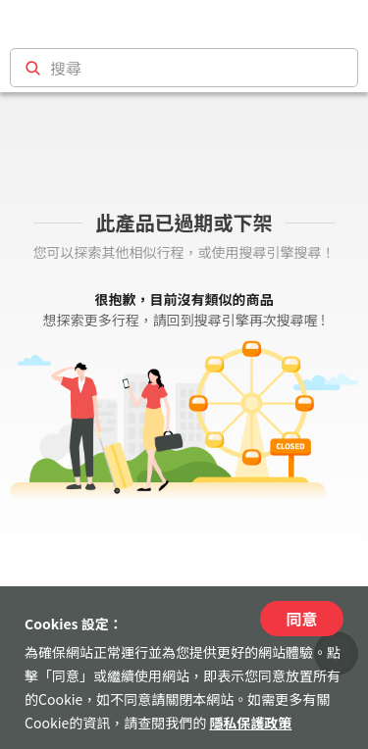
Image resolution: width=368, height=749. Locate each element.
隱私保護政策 (250, 722)
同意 (301, 618)
